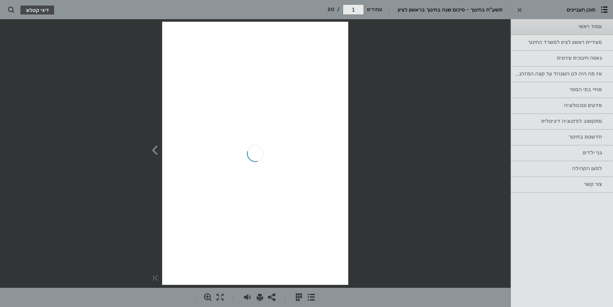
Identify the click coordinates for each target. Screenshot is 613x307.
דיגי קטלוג (37, 10)
